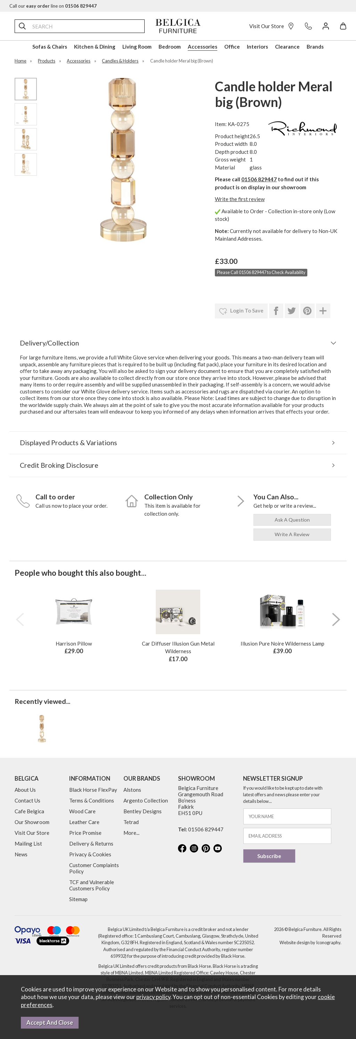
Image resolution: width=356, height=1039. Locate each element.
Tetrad (131, 822)
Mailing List (28, 843)
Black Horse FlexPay (93, 790)
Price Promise (85, 833)
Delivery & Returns (91, 843)
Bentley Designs (142, 811)
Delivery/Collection (49, 343)
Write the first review (240, 199)
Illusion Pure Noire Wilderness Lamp (282, 643)
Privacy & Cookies (90, 854)
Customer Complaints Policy (94, 868)
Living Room (137, 46)
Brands (315, 46)
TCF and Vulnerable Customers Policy (91, 885)
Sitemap (78, 899)
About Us (25, 790)
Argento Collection (145, 800)
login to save (241, 311)
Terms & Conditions (91, 800)
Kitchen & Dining (94, 46)
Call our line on (53, 6)
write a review (292, 534)
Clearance (287, 46)
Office (232, 46)
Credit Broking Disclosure (59, 465)
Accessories (202, 46)
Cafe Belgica (29, 811)
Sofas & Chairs (49, 46)
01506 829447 (259, 179)
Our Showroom (32, 822)
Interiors (257, 46)
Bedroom (170, 46)
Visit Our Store (271, 26)
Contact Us (27, 800)
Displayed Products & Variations (68, 443)
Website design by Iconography (310, 942)
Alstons (132, 790)
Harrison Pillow (74, 643)
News (21, 854)
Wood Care (82, 811)
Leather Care (84, 822)
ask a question (292, 520)
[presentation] (20, 619)
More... (131, 833)
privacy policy (153, 997)
